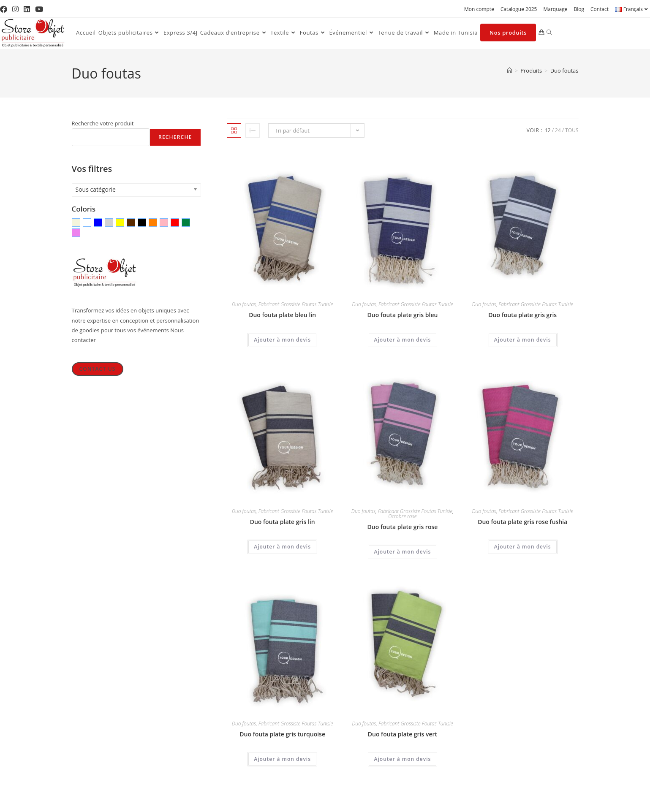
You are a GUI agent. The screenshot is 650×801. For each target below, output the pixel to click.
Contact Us (97, 368)
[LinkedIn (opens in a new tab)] (27, 9)
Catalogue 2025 (518, 9)
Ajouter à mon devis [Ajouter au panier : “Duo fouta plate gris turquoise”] (282, 759)
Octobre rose (402, 516)
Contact (599, 9)
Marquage (555, 9)
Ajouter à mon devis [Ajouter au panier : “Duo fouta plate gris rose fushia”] (522, 546)
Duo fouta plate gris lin (282, 522)
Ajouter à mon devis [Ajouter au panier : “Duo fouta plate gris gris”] (522, 339)
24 (558, 130)
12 (548, 130)
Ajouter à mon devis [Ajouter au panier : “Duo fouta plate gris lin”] (282, 546)
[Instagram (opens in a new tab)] (15, 9)
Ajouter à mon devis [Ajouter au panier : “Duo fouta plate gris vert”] (402, 759)
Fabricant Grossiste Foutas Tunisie (295, 304)
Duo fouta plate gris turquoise (282, 734)
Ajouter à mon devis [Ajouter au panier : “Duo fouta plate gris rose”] (402, 551)
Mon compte (479, 9)
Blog (579, 9)
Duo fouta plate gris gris (522, 315)
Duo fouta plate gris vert (402, 734)
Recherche (175, 137)
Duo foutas (564, 70)
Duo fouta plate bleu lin (282, 315)
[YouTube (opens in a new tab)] (39, 9)
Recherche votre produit (103, 123)
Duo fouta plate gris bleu (402, 315)
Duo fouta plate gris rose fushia (522, 522)
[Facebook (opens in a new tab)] (5, 9)
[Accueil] (509, 70)
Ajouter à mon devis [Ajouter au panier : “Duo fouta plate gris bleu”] (402, 339)
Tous (571, 130)
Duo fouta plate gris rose (402, 527)
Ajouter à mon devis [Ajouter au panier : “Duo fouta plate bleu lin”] (282, 339)
